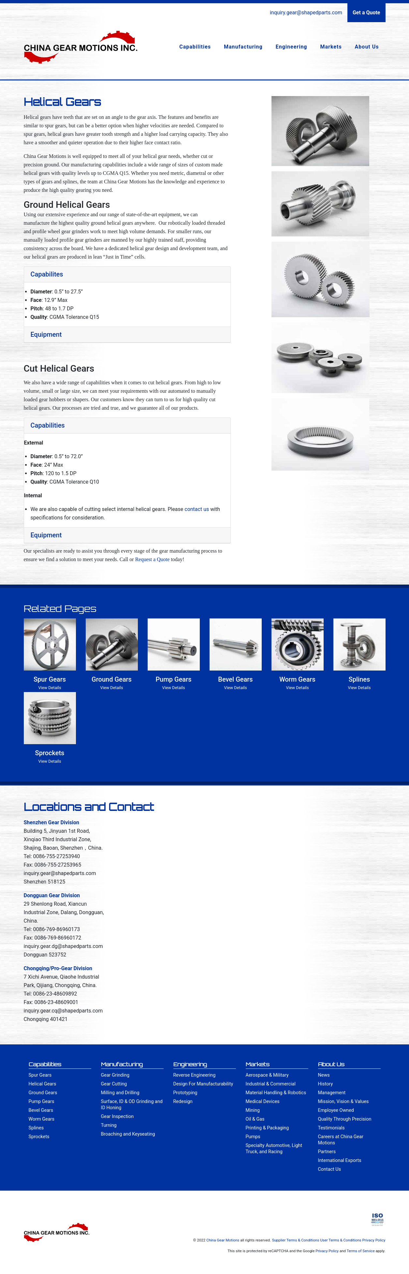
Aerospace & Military (267, 1075)
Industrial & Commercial (271, 1084)
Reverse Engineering (194, 1075)
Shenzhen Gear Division (51, 822)
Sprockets (39, 1137)
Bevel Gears (41, 1110)
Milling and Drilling (120, 1093)
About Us (367, 47)
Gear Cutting (114, 1084)
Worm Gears (41, 1119)
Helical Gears (42, 1084)
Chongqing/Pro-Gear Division (58, 968)
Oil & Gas (255, 1119)
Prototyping (185, 1093)
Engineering (291, 47)
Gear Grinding (115, 1075)
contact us (196, 509)
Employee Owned (336, 1110)
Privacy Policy (374, 1240)
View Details (49, 687)
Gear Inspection (117, 1116)
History (325, 1084)
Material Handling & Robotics (276, 1093)
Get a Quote (366, 12)
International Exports (339, 1160)
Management (332, 1093)
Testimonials (331, 1128)
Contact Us (329, 1169)
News (324, 1075)
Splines (36, 1128)
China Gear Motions (222, 1240)
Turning (109, 1125)
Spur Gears (40, 1075)
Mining (253, 1110)
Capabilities (195, 47)
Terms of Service (361, 1251)
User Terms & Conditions (340, 1240)
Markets (331, 47)
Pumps (253, 1137)
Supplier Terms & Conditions (295, 1240)
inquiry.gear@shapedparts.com (306, 12)
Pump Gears (41, 1101)
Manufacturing (243, 47)
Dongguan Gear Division (52, 895)
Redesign (183, 1101)
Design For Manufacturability (203, 1084)
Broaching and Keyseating (128, 1134)
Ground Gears (43, 1093)
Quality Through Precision (345, 1119)
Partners (327, 1151)
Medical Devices (263, 1101)
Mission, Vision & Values (343, 1101)
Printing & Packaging (267, 1128)
